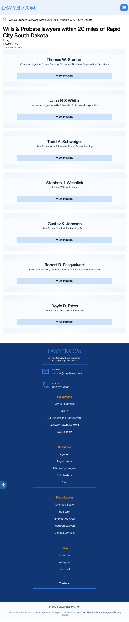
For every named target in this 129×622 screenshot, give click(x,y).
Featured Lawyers (64, 525)
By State (64, 511)
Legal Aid (64, 454)
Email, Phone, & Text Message (95, 612)
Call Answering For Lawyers (64, 417)
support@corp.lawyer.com (67, 373)
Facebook (64, 569)
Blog (64, 482)
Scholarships (64, 475)
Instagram (64, 562)
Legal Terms (64, 461)
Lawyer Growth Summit (64, 424)
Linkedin (64, 555)
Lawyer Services (64, 403)
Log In (64, 410)
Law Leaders (64, 431)
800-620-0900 (60, 387)
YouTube (64, 583)
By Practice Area (64, 518)
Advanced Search (64, 504)
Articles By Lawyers (64, 468)
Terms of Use (73, 612)
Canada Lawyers (64, 532)
